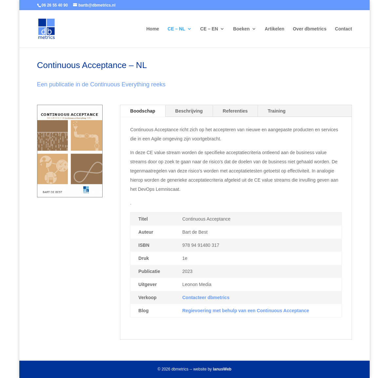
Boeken (241, 29)
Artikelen (274, 29)
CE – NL (176, 29)
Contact (343, 29)
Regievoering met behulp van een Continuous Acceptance (245, 310)
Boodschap (142, 111)
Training (276, 111)
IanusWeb (222, 369)
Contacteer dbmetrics (205, 297)
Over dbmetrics (309, 29)
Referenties (235, 111)
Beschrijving (189, 111)
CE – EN (209, 29)
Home (152, 29)
